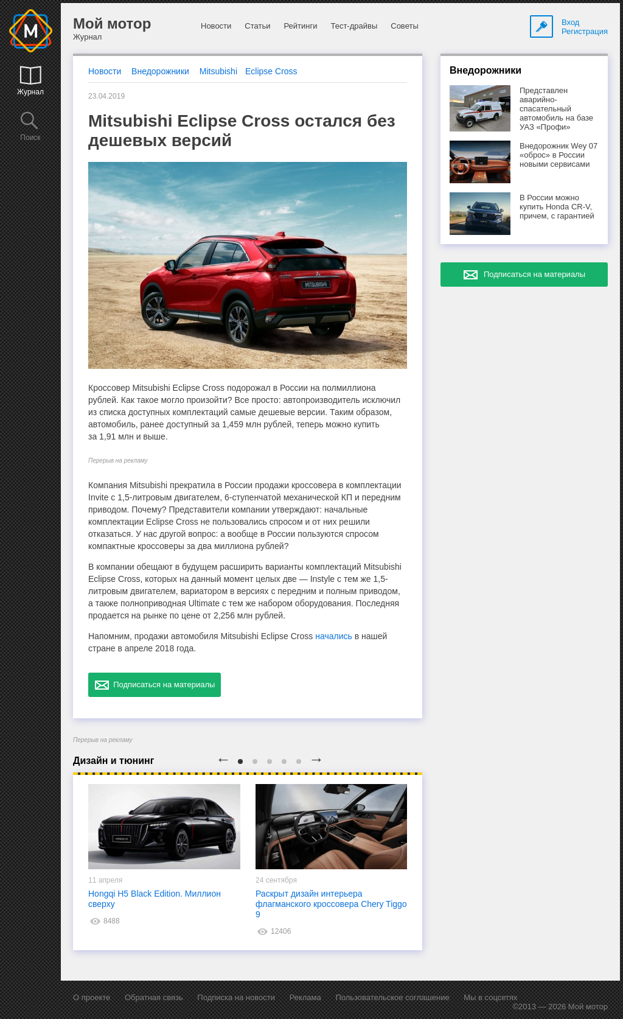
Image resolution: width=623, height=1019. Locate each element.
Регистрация (585, 31)
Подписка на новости (236, 997)
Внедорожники (160, 71)
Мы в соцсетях (490, 997)
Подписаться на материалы (154, 685)
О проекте (91, 997)
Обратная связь (154, 997)
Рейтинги (300, 25)
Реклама (305, 997)
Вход (570, 22)
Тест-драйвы (353, 25)
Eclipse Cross (271, 71)
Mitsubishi (218, 71)
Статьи (257, 25)
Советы (404, 25)
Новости (216, 25)
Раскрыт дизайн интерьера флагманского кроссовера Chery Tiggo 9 (331, 904)
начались (333, 636)
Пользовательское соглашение (392, 997)
